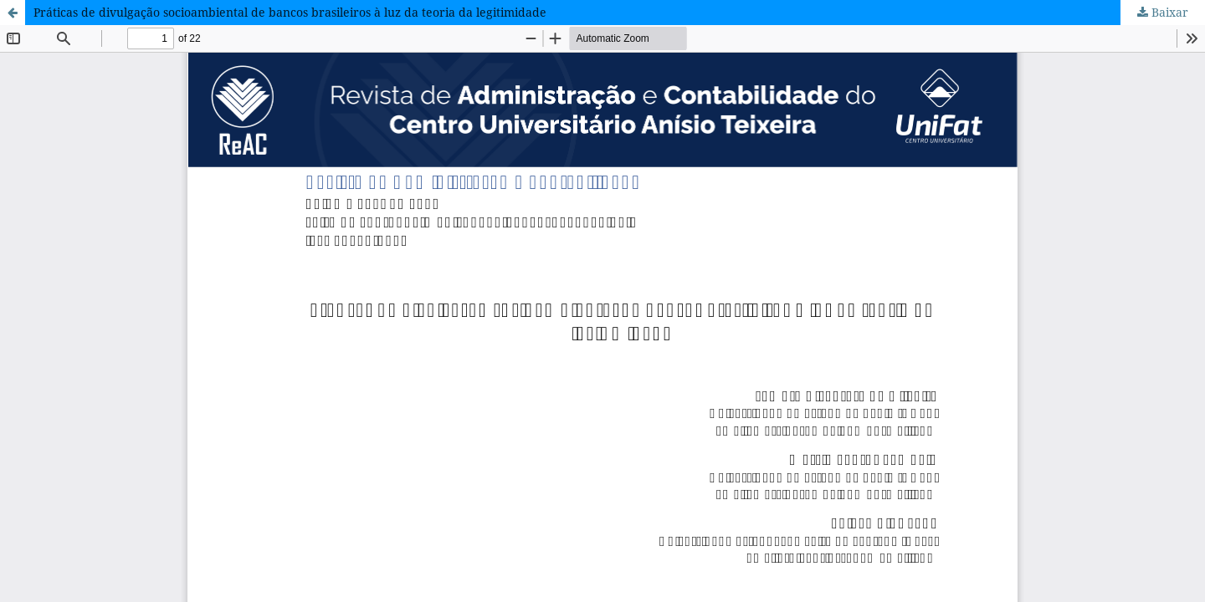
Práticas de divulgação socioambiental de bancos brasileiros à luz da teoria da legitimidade (289, 12)
